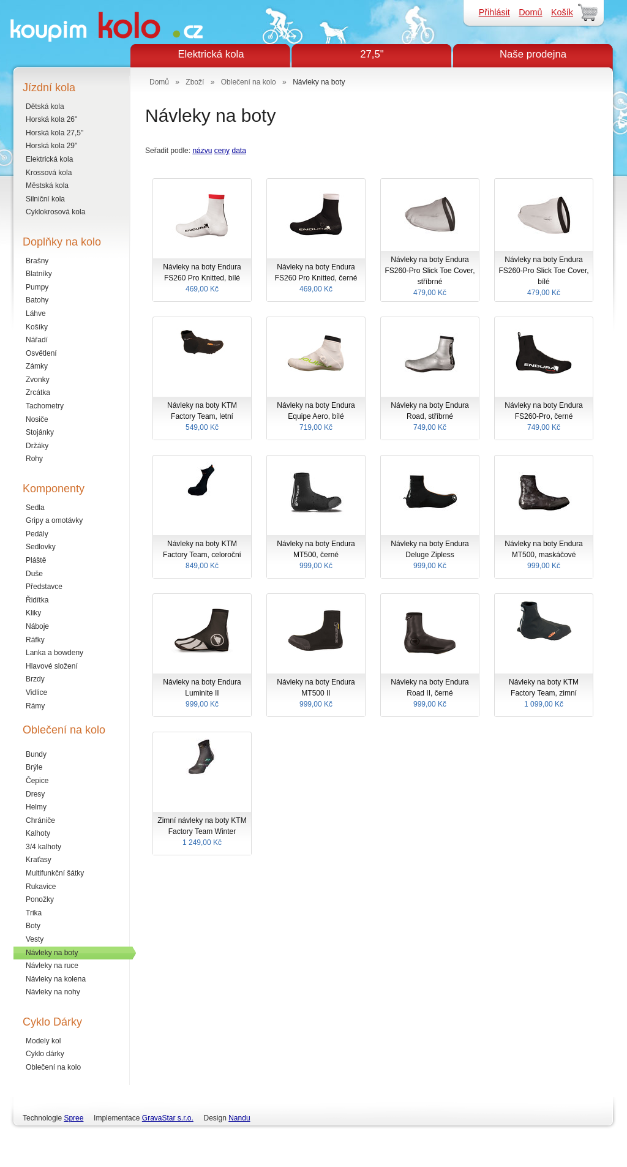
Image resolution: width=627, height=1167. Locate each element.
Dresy (35, 794)
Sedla (35, 507)
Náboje (37, 626)
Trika (34, 913)
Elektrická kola (211, 54)
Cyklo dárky (45, 1053)
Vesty (34, 939)
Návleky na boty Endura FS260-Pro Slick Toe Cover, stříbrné (430, 276)
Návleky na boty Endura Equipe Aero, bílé (316, 417)
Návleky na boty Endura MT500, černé (316, 555)
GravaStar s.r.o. (167, 1118)
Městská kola (47, 185)
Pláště (36, 560)
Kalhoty (38, 833)
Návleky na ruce (52, 965)
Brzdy (35, 679)
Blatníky (39, 273)
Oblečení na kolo (53, 1067)
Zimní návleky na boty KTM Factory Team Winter (202, 832)
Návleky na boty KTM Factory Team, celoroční (202, 555)
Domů (530, 12)
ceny (222, 150)
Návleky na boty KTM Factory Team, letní (202, 417)
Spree (73, 1118)
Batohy (37, 300)
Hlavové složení (52, 666)
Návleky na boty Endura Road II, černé (430, 694)
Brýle (34, 767)
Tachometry (45, 406)
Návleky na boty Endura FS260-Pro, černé (544, 417)
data (238, 150)
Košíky (37, 327)
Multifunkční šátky (55, 873)
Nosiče (37, 419)
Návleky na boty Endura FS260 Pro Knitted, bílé (202, 279)
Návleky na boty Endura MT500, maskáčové (544, 555)
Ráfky (35, 640)
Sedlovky (41, 546)
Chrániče (40, 820)
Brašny (37, 261)
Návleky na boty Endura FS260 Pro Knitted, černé (316, 279)
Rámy (35, 706)
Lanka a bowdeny (54, 652)
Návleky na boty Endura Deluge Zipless (430, 555)
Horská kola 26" (51, 119)
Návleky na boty (52, 952)
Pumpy (37, 287)
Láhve (36, 313)
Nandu (239, 1118)
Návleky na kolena (56, 979)
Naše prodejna (533, 54)
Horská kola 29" (51, 145)
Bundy (36, 754)
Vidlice (36, 692)
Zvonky (38, 379)
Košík (562, 12)
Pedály (37, 534)
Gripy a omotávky (54, 520)
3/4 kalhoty (43, 846)
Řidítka (37, 600)
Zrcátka (38, 392)
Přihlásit (494, 12)
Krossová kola (49, 172)
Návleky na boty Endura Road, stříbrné (430, 417)
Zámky (37, 366)
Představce (44, 586)
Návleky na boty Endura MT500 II (316, 694)
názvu (202, 150)
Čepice (37, 780)
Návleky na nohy (53, 992)
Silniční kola (45, 199)
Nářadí (37, 340)
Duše (34, 573)
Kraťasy (38, 859)
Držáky (37, 445)
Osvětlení (41, 353)
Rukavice (41, 886)
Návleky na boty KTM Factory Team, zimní (544, 694)
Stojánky (40, 432)
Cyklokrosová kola (55, 212)
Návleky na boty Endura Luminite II (202, 694)
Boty (33, 925)
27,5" (372, 54)
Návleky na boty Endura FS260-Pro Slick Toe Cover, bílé (544, 276)
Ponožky (40, 899)
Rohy (34, 458)
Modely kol (43, 1041)
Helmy (36, 807)
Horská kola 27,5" (54, 133)
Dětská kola (45, 106)
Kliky (33, 613)
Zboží (195, 82)
